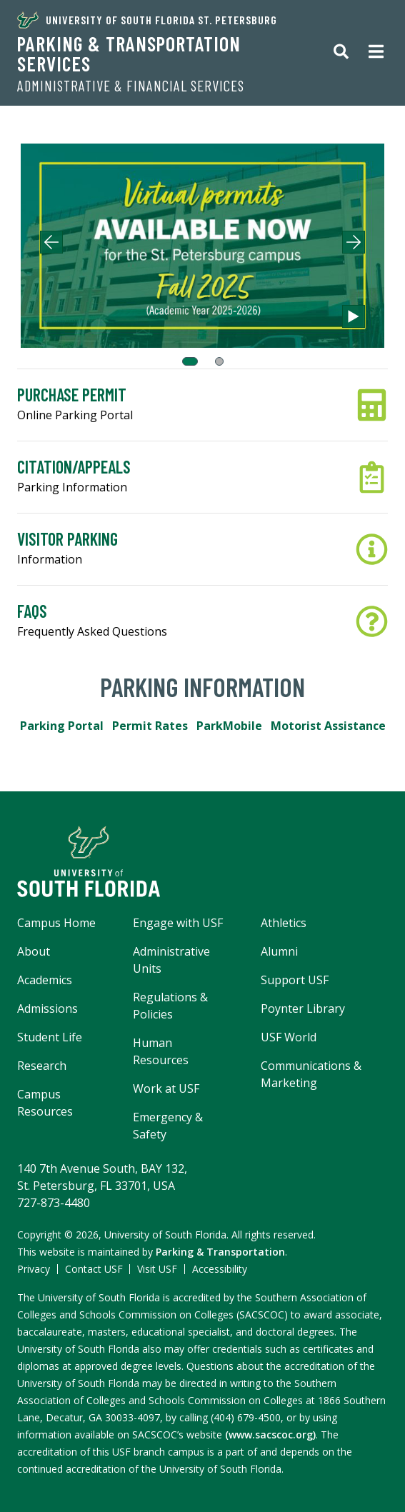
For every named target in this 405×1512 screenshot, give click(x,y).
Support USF (295, 980)
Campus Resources (45, 1102)
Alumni (279, 951)
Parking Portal (62, 726)
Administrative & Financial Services (130, 85)
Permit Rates (150, 726)
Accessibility (219, 1269)
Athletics (283, 923)
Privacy (33, 1269)
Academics (44, 980)
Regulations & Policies (170, 1005)
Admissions (47, 1008)
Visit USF (157, 1269)
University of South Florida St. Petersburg (147, 20)
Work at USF (166, 1088)
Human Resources (161, 1051)
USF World (288, 1037)
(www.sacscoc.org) (270, 1434)
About (33, 951)
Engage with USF (178, 923)
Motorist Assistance (328, 726)
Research (41, 1065)
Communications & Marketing (311, 1074)
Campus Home (56, 923)
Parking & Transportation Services (129, 54)
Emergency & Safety (168, 1125)
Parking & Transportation (220, 1251)
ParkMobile (229, 726)
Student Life (49, 1037)
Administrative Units (171, 959)
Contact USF (94, 1269)
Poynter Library (303, 1008)
